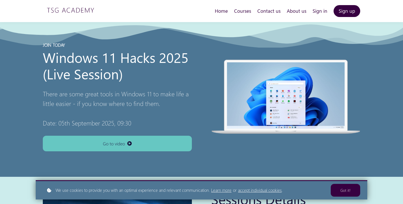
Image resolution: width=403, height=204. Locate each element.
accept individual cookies (260, 190)
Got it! (345, 190)
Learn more (221, 190)
